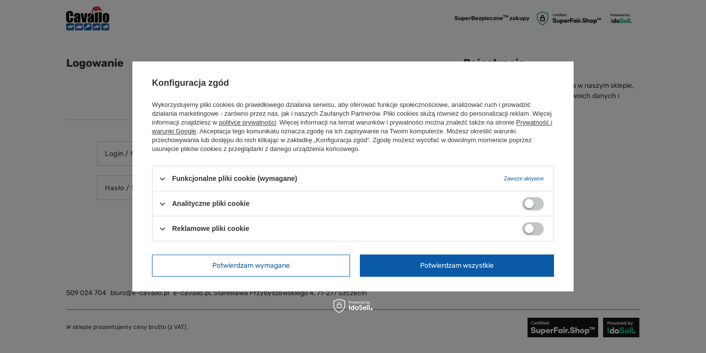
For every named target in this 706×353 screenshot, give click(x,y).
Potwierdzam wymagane (251, 265)
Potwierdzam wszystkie (457, 265)
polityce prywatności (247, 122)
